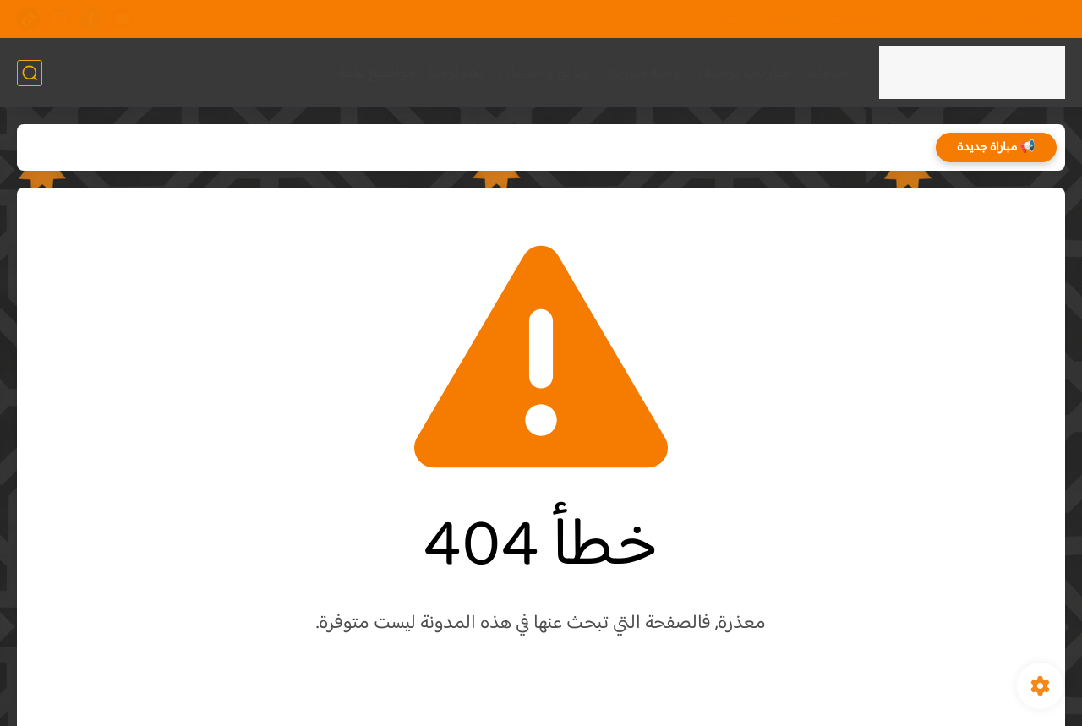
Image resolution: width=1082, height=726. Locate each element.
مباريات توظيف (744, 73)
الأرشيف (784, 19)
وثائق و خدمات (543, 73)
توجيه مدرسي (644, 73)
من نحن (1040, 19)
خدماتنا (826, 73)
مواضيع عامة (376, 73)
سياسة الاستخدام (962, 19)
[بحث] (29, 73)
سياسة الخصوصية (862, 19)
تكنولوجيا (456, 73)
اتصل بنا (726, 19)
